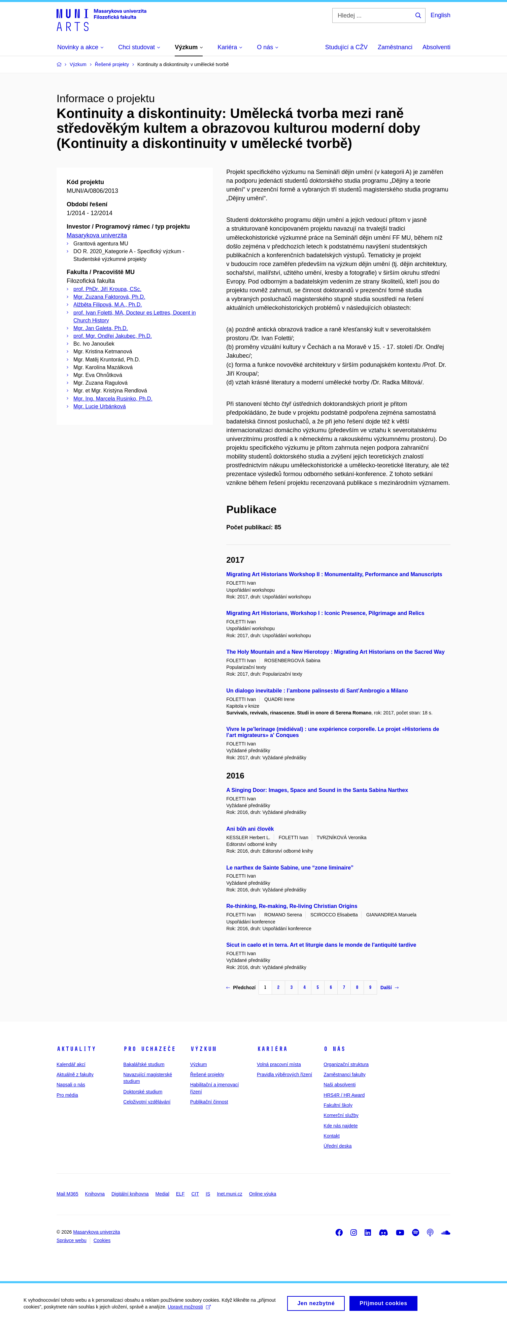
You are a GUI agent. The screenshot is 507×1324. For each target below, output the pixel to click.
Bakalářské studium (143, 1064)
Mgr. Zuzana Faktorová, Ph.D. (109, 297)
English (440, 15)
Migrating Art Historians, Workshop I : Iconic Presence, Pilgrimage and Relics (325, 613)
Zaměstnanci (395, 47)
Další (389, 987)
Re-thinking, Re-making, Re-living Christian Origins (291, 906)
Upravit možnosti (189, 1310)
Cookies (102, 1240)
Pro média (67, 1095)
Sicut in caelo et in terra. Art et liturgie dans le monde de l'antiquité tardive (321, 945)
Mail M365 (67, 1194)
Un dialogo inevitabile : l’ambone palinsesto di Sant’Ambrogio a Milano (317, 691)
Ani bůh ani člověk (250, 829)
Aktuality (76, 1049)
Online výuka (262, 1194)
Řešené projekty (207, 1074)
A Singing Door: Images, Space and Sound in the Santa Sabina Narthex (317, 790)
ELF (180, 1194)
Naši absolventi (340, 1084)
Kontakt (331, 1136)
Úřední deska (337, 1146)
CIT (195, 1194)
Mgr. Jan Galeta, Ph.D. (100, 328)
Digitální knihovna (130, 1194)
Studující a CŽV (346, 47)
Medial (162, 1194)
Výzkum (203, 1049)
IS (208, 1194)
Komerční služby (341, 1115)
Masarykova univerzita (97, 235)
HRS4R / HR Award (344, 1095)
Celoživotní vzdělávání (146, 1102)
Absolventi (436, 47)
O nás (334, 1049)
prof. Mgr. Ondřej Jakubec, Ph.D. (112, 336)
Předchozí (241, 987)
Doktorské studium (142, 1091)
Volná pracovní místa (279, 1064)
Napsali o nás (71, 1084)
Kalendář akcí (71, 1064)
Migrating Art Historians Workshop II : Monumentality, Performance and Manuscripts (334, 574)
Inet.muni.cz (229, 1194)
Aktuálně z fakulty (75, 1074)
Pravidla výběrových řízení (284, 1074)
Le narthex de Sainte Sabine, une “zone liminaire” (289, 868)
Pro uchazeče (149, 1049)
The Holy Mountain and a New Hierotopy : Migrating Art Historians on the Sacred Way (335, 652)
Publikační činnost (209, 1102)
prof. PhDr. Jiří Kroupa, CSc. (107, 289)
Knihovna (95, 1194)
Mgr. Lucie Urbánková (99, 406)
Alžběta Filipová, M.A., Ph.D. (107, 304)
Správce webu (72, 1240)
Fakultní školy (338, 1105)
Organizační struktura (346, 1064)
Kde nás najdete (341, 1125)
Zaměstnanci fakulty (345, 1074)
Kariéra (272, 1049)
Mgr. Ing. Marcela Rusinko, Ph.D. (113, 399)
